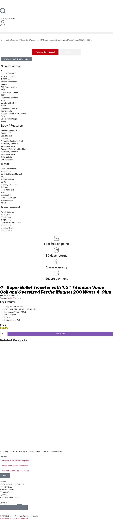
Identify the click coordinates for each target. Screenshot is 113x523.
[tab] (45, 52)
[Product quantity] (3, 334)
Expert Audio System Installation (15, 466)
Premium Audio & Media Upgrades (15, 461)
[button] (56, 33)
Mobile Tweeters (12, 40)
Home (2, 40)
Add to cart (60, 334)
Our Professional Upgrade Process (15, 471)
